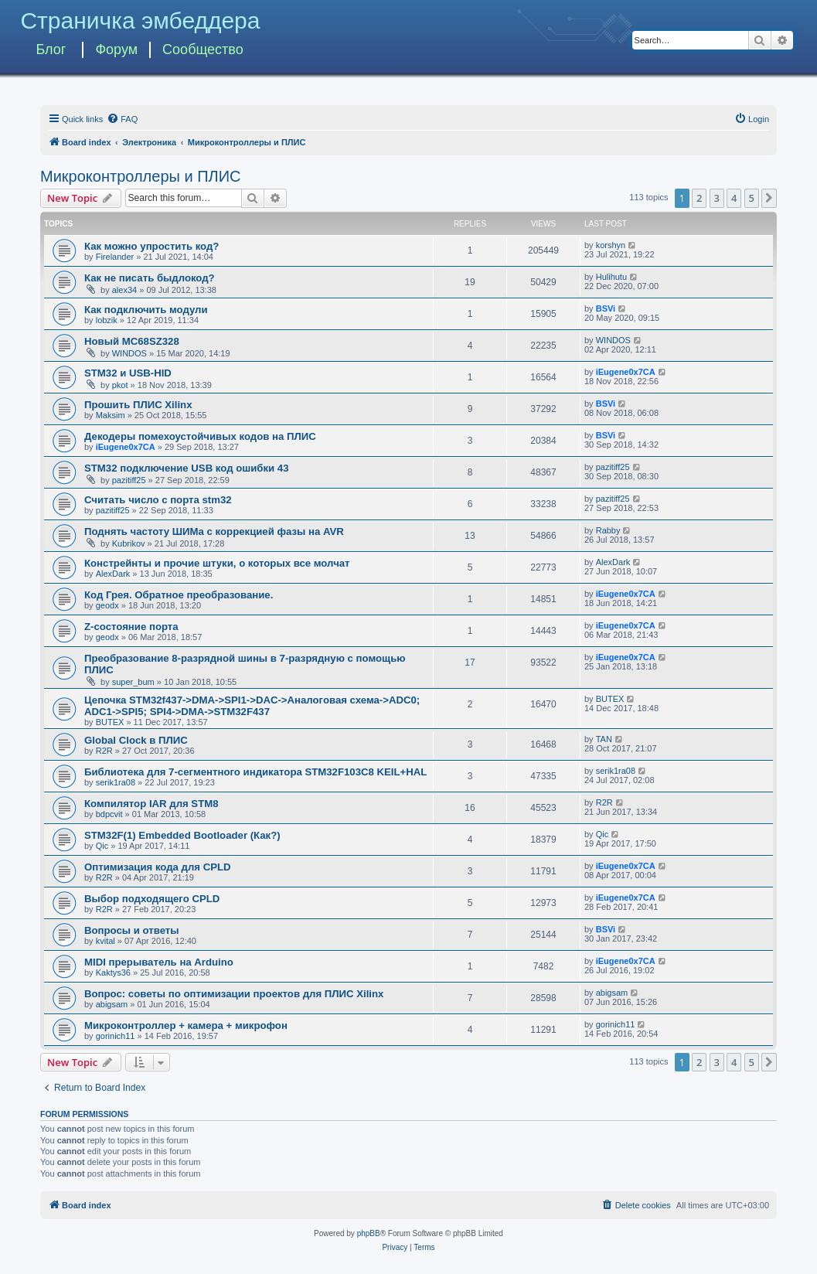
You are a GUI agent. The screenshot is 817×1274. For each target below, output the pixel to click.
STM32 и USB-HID (128, 373)
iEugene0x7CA (625, 371)
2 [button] (699, 198)
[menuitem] (122, 119)
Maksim (110, 415)
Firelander (115, 256)
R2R (104, 750)
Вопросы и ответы (131, 930)
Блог (51, 49)
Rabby (608, 530)
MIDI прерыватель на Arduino (158, 962)
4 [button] (734, 198)
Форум (116, 49)
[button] (769, 198)
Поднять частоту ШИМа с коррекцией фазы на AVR (214, 531)
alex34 (124, 290)
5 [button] (751, 198)
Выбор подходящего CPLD (152, 898)
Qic (102, 845)
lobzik (106, 320)
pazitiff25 (129, 480)
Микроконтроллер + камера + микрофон (186, 1025)
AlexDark (113, 573)
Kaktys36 (113, 972)
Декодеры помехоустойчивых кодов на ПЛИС (200, 436)
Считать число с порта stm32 (158, 500)
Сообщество (202, 49)
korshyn (611, 245)
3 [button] (717, 198)
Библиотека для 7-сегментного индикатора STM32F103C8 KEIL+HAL (255, 772)
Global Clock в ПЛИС (136, 740)
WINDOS (129, 353)
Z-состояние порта (131, 626)
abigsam (112, 1004)
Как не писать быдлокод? (149, 278)
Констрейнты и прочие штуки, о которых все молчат (217, 563)
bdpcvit (109, 814)
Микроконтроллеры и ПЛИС (140, 176)
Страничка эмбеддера (140, 20)
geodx (107, 605)
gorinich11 (115, 1036)
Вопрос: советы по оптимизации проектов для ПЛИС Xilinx (233, 994)
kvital (105, 940)
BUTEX (110, 722)
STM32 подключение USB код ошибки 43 (186, 468)
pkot (120, 385)
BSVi (605, 308)
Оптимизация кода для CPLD (157, 867)
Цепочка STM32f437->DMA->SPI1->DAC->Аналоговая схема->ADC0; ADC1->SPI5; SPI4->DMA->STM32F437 (252, 705)
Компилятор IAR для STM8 (151, 803)
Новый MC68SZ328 (131, 341)
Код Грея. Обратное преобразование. (178, 595)
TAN (604, 739)
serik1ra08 (115, 782)
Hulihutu (611, 276)
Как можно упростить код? (151, 246)
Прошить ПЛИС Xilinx (138, 404)
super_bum (133, 681)
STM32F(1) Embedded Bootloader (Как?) (182, 835)
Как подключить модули (146, 309)
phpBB (368, 1233)
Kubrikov (128, 543)
